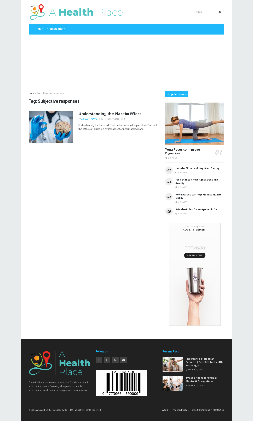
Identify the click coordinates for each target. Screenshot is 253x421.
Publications (56, 29)
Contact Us (218, 410)
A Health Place (89, 119)
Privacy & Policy (179, 410)
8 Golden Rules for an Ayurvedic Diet (197, 209)
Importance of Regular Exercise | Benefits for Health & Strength (204, 362)
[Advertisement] (126, 60)
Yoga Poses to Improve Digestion (182, 151)
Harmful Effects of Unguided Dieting (197, 168)
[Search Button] (221, 12)
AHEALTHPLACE (43, 410)
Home (39, 29)
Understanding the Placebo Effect (109, 113)
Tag (39, 93)
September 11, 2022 (109, 119)
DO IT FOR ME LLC (73, 410)
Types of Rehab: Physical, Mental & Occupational (201, 379)
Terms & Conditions (200, 410)
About (165, 410)
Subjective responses (53, 93)
